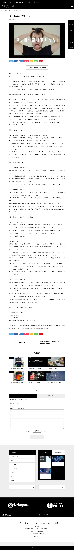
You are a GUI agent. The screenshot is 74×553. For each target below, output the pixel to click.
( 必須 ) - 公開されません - (17, 408)
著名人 (12, 483)
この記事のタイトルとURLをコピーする (37, 67)
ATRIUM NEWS (14, 456)
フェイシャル (14, 469)
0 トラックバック (51, 395)
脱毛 (16, 19)
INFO (12, 461)
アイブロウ (13, 465)
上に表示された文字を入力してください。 (37, 432)
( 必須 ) (16, 403)
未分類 (12, 474)
